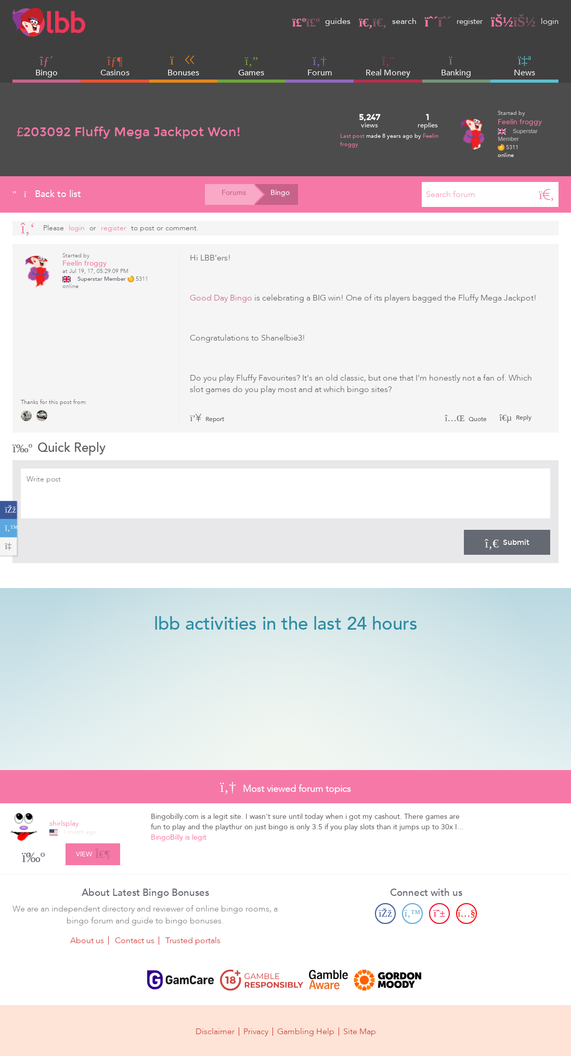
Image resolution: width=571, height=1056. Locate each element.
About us (87, 940)
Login (77, 228)
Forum (319, 66)
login (524, 21)
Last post (353, 136)
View (93, 852)
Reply (522, 417)
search (382, 21)
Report (207, 419)
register (450, 21)
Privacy (255, 1031)
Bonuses (183, 66)
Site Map (359, 1031)
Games (251, 66)
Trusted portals (192, 940)
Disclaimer (215, 1031)
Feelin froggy (520, 122)
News (524, 66)
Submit (507, 542)
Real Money (388, 73)
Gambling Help (305, 1031)
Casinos (114, 73)
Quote (466, 419)
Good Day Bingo (221, 298)
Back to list (46, 194)
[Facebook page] (385, 913)
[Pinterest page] (439, 913)
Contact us (134, 940)
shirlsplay (64, 823)
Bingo (46, 73)
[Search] (547, 194)
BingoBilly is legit (178, 837)
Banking (456, 66)
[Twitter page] (412, 913)
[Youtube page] (466, 913)
